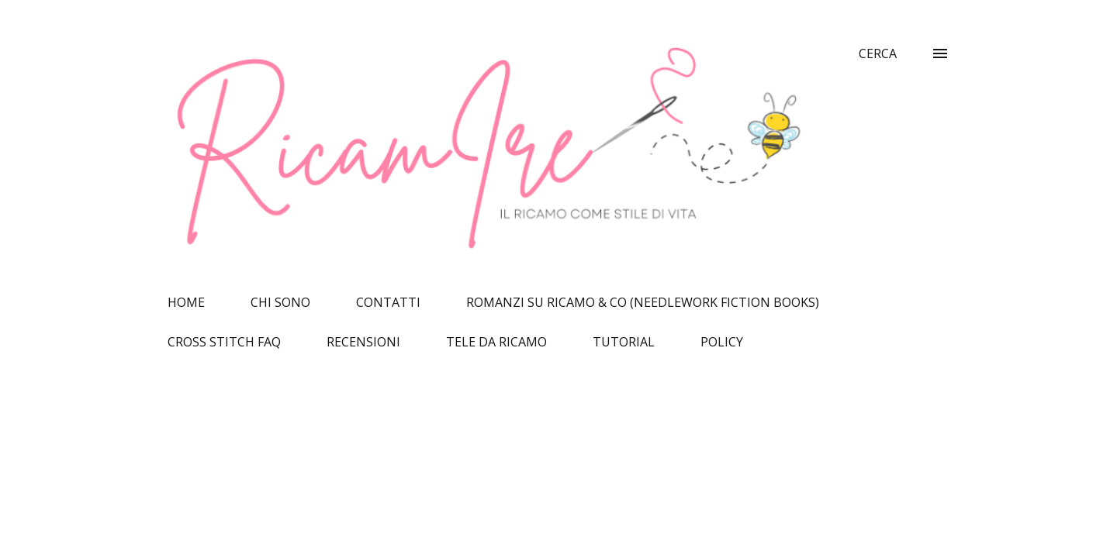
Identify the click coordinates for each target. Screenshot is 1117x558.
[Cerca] (878, 53)
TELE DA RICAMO (496, 341)
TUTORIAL (624, 341)
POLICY (721, 341)
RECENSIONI (363, 341)
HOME (186, 302)
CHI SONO (280, 302)
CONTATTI (388, 302)
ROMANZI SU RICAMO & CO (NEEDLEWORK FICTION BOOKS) (642, 302)
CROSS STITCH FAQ (224, 341)
